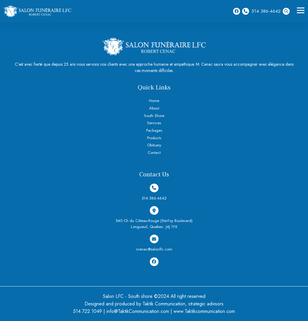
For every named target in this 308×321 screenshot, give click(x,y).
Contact (154, 152)
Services (154, 123)
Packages (154, 130)
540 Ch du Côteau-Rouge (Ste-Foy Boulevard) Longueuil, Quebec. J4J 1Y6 (154, 218)
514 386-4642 (261, 11)
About (154, 108)
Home (154, 101)
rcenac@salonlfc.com (154, 243)
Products (154, 138)
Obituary (154, 145)
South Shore (154, 115)
